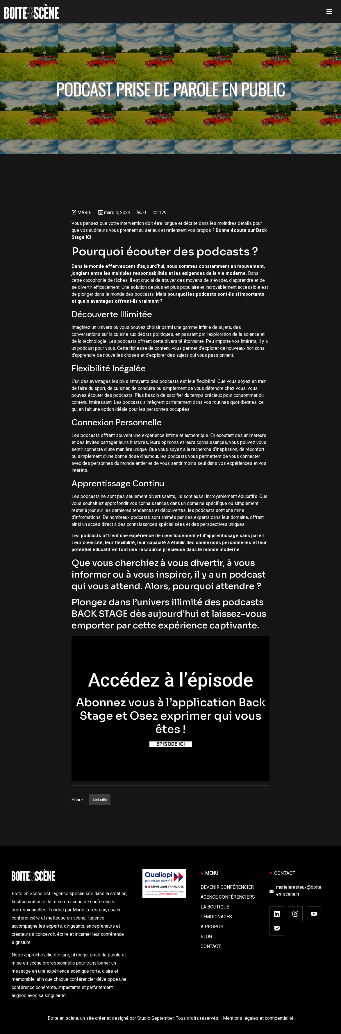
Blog (206, 936)
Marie (84, 212)
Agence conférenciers (228, 897)
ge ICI (85, 237)
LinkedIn (100, 800)
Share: (78, 799)
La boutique (215, 907)
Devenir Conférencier (227, 887)
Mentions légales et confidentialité (258, 1018)
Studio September (155, 1018)
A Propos (212, 926)
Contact (211, 946)
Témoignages (216, 917)
